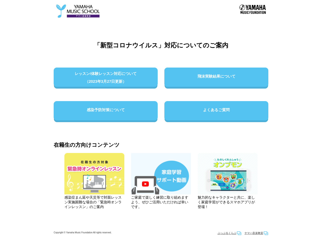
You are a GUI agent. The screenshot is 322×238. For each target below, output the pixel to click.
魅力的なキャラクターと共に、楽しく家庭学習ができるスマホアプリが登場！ (228, 181)
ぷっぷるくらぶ (227, 233)
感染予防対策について (106, 111)
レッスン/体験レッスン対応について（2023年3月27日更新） (106, 78)
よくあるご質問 (216, 111)
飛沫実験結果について (216, 78)
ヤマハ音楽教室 (253, 233)
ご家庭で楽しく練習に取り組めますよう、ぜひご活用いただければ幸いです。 (161, 181)
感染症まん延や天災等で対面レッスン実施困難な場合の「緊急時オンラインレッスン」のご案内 (94, 181)
